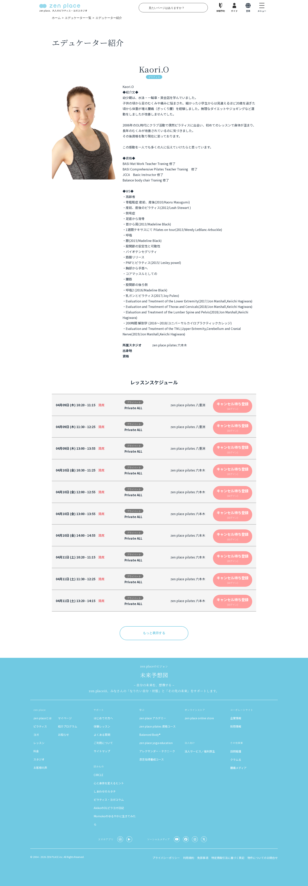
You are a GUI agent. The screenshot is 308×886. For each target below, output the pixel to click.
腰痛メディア (238, 768)
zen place (39, 709)
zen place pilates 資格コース (157, 726)
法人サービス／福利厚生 (200, 751)
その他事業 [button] (236, 742)
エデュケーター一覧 (78, 17)
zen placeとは (42, 718)
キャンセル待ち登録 (232, 406)
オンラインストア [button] (195, 709)
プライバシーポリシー (166, 858)
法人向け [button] (190, 742)
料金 (36, 751)
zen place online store (199, 718)
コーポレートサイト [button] (241, 709)
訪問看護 (235, 751)
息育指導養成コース (151, 759)
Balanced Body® (149, 735)
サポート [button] (99, 709)
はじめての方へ (103, 718)
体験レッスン (102, 726)
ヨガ (36, 735)
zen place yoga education (156, 743)
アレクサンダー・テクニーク (157, 751)
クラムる (235, 760)
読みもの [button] (99, 766)
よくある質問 (102, 735)
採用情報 (235, 726)
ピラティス (40, 726)
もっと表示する (154, 633)
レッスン (38, 743)
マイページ (65, 718)
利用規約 (188, 858)
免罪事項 (202, 858)
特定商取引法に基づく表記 (227, 858)
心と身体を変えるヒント (109, 783)
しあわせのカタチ (105, 791)
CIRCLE (98, 775)
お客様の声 (40, 768)
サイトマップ (102, 751)
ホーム (56, 17)
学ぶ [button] (141, 709)
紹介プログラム (67, 726)
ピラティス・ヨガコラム (109, 800)
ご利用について (103, 743)
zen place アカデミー (152, 718)
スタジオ (38, 759)
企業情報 (235, 718)
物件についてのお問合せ (263, 858)
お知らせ (63, 735)
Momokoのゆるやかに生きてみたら (115, 820)
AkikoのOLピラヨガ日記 (109, 808)
